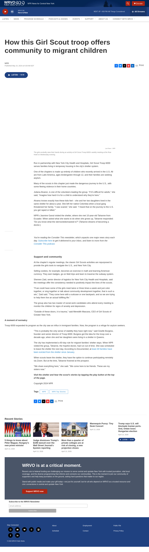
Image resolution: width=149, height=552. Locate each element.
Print (141, 70)
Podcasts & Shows (58, 24)
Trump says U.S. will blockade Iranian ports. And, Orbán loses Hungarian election (129, 433)
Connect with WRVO (123, 24)
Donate (140, 6)
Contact (85, 536)
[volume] (12, 17)
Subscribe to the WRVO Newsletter (24, 507)
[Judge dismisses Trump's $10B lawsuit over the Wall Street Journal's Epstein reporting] (46, 435)
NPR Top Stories (59, 397)
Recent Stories (14, 424)
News (16, 24)
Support (89, 24)
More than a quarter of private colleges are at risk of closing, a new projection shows (72, 449)
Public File (117, 531)
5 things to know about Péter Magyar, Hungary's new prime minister (17, 448)
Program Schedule (34, 24)
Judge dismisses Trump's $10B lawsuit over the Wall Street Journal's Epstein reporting (46, 449)
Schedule (55, 536)
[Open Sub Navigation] (10, 24)
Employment (87, 531)
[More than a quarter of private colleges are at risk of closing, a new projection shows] (74, 435)
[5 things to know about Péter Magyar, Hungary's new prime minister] (18, 435)
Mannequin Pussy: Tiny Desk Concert (101, 430)
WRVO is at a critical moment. (51, 470)
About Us (103, 24)
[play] (5, 17)
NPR (44, 397)
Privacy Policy (118, 536)
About (54, 531)
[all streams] (138, 17)
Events (76, 24)
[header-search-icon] (129, 6)
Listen (5, 24)
